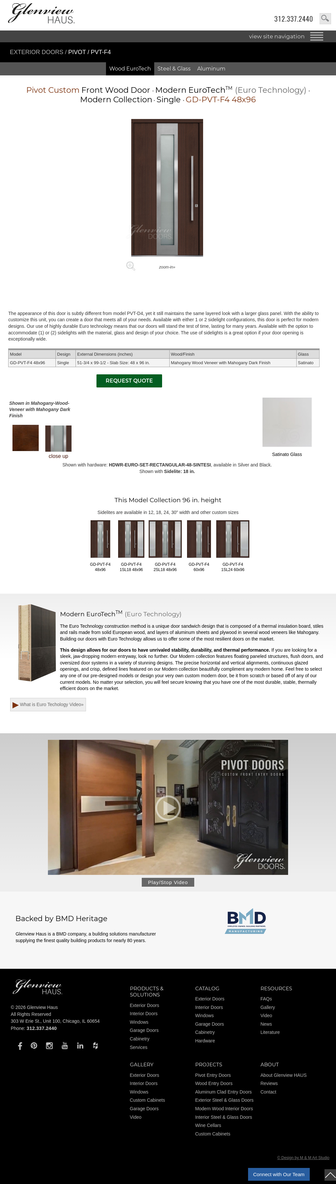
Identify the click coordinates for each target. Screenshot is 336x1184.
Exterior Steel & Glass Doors (224, 1102)
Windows (139, 1023)
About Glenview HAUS (284, 1076)
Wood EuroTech (130, 69)
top (330, 1175)
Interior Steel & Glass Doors (223, 1118)
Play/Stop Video (168, 884)
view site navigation (277, 36)
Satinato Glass (287, 427)
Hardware (205, 1042)
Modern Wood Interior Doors (224, 1110)
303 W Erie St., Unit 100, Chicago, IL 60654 (55, 1022)
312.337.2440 (293, 19)
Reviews (269, 1085)
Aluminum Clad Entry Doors (223, 1093)
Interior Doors (144, 1015)
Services (139, 1049)
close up (58, 442)
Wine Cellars (208, 1127)
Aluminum (211, 69)
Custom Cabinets (147, 1102)
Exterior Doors (37, 52)
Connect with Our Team (278, 1174)
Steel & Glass (174, 69)
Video (266, 1017)
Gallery (268, 1009)
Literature (270, 1034)
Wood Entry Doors (214, 1085)
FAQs (266, 1000)
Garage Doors (144, 1032)
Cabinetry (140, 1040)
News (266, 1025)
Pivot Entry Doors (213, 1076)
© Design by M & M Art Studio (303, 1159)
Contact (268, 1093)
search (325, 18)
